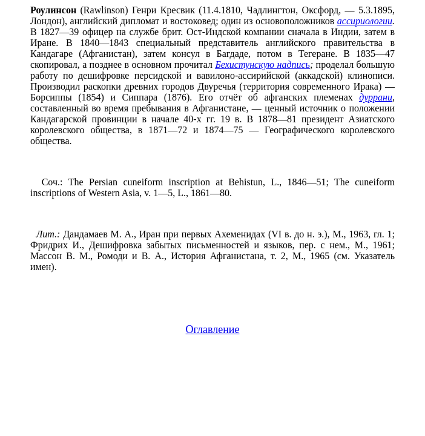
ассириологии (364, 21)
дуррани (375, 97)
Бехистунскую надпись (262, 64)
